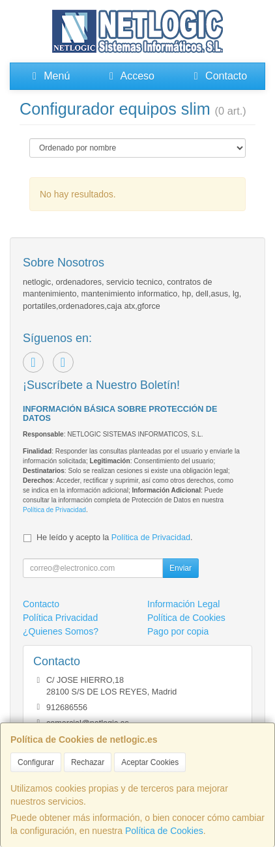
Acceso (129, 75)
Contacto (218, 75)
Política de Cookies (164, 830)
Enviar (180, 568)
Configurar (36, 762)
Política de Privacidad (54, 509)
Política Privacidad (60, 617)
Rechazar (87, 762)
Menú (49, 75)
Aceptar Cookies (150, 762)
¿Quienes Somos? (60, 631)
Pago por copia (178, 631)
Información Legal (183, 604)
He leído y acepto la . (114, 537)
